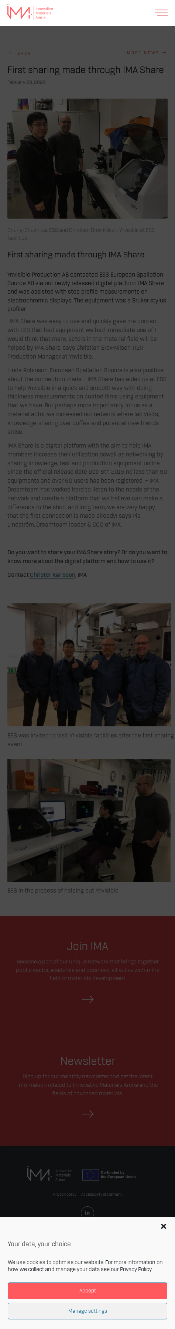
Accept (87, 1291)
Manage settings (87, 1311)
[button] (163, 1226)
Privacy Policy (135, 1270)
